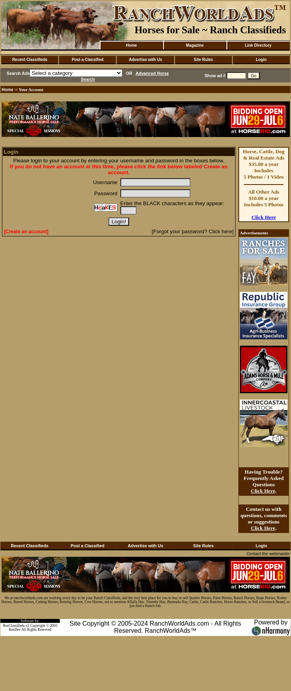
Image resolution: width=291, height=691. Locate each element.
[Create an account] (26, 231)
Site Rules (203, 59)
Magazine (195, 45)
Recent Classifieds (30, 59)
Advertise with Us (145, 59)
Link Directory (258, 45)
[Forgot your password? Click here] (193, 231)
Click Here (263, 217)
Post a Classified (87, 59)
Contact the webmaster (268, 553)
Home (131, 45)
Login (261, 59)
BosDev (15, 630)
